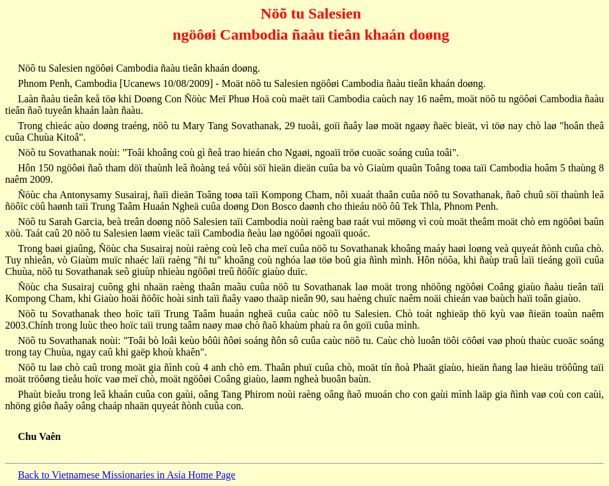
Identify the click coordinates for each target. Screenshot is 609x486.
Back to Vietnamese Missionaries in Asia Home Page (126, 474)
